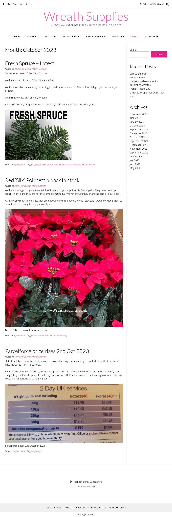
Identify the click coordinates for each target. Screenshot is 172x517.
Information (19, 164)
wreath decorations (43, 335)
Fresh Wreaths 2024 (141, 88)
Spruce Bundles (138, 73)
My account (71, 36)
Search (133, 49)
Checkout (49, 36)
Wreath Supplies (86, 16)
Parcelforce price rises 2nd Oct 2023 (47, 351)
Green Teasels (137, 77)
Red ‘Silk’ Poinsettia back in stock (42, 180)
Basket (31, 36)
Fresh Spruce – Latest (29, 63)
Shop (17, 36)
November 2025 (138, 114)
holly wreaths (60, 164)
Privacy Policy (95, 36)
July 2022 (134, 160)
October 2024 (137, 125)
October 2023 (137, 137)
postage (38, 451)
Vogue (86, 486)
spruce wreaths (74, 164)
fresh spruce (47, 164)
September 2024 (139, 129)
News (134, 36)
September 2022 (139, 152)
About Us (118, 36)
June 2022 (135, 164)
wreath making (88, 164)
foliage (37, 164)
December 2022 (138, 144)
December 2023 (138, 133)
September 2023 (139, 141)
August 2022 (136, 156)
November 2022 (138, 148)
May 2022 (135, 168)
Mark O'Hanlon (40, 69)
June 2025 (135, 117)
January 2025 (137, 121)
